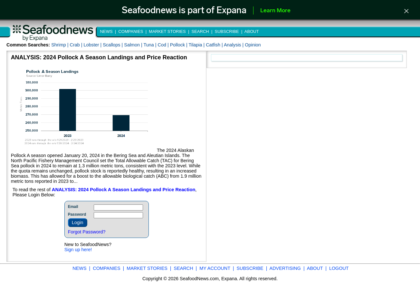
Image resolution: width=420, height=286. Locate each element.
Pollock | (179, 44)
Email (73, 206)
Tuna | (151, 44)
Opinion (253, 44)
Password (77, 214)
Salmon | (133, 44)
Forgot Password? (87, 231)
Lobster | (93, 44)
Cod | (164, 44)
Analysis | (234, 44)
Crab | (76, 44)
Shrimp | (60, 44)
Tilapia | (197, 44)
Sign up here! (78, 249)
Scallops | (113, 44)
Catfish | (215, 44)
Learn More (275, 11)
